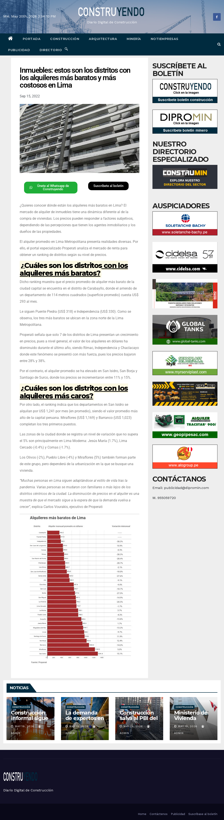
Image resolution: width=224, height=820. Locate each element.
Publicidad (19, 50)
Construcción (64, 39)
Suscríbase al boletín (202, 814)
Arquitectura (103, 39)
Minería (134, 39)
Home (142, 814)
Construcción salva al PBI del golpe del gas (139, 718)
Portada (32, 39)
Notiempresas (164, 39)
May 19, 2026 (24, 726)
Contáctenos (159, 814)
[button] (219, 44)
